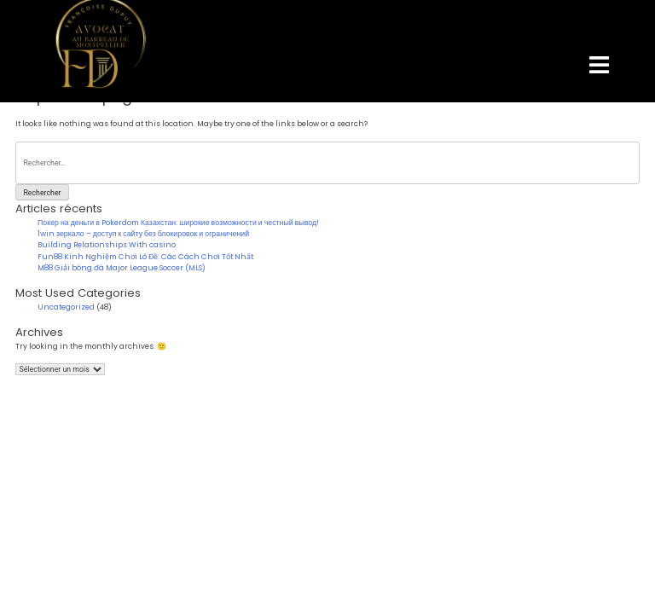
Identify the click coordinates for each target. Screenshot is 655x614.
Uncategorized (66, 307)
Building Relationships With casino (107, 245)
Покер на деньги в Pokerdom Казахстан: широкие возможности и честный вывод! (178, 222)
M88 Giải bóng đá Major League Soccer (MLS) (122, 268)
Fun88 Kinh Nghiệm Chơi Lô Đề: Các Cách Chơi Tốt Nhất (145, 257)
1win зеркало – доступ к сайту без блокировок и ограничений (143, 234)
